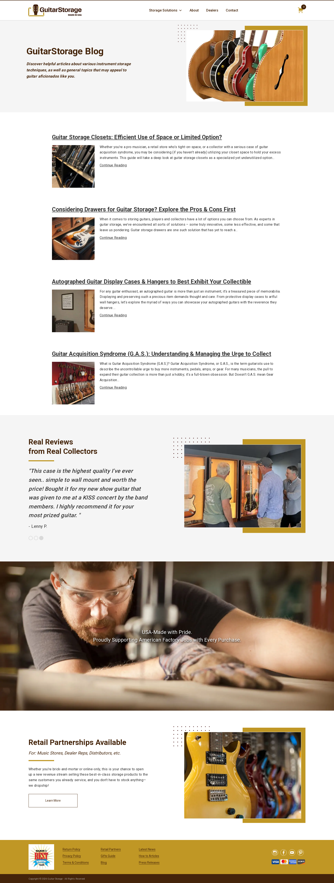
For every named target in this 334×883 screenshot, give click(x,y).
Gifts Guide (108, 856)
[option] (88, 499)
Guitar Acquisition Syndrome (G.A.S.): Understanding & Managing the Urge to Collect (161, 354)
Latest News (147, 849)
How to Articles (149, 856)
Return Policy (71, 849)
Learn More (53, 800)
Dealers (212, 10)
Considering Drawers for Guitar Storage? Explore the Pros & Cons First (144, 209)
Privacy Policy (72, 856)
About (194, 10)
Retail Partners (111, 849)
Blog (104, 862)
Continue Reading (113, 165)
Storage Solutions (165, 10)
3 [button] (41, 538)
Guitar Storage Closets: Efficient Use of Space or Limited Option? (137, 137)
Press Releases (149, 862)
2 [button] (36, 538)
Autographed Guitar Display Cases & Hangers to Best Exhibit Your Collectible (151, 281)
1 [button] (31, 538)
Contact (232, 10)
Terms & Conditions (76, 862)
